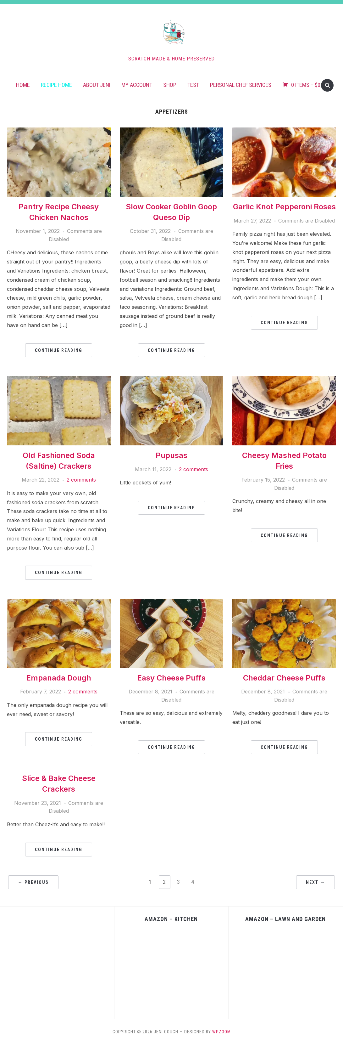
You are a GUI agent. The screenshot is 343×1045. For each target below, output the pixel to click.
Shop (169, 85)
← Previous (33, 882)
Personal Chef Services (240, 85)
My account (136, 85)
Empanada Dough (58, 677)
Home (23, 85)
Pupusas (171, 455)
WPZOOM (221, 1031)
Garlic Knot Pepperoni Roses (284, 206)
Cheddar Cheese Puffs (284, 677)
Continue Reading (58, 350)
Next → (315, 882)
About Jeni (96, 85)
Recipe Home (56, 85)
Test (193, 85)
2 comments (81, 480)
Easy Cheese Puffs (171, 677)
